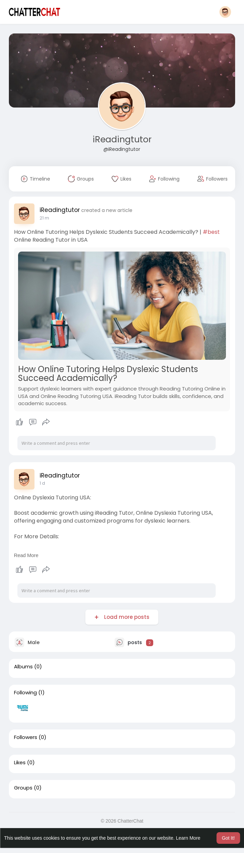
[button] (225, 12)
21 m (44, 218)
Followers (25, 737)
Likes (20, 762)
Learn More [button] (188, 838)
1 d (42, 483)
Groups (23, 788)
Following (25, 692)
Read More (26, 555)
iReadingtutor (122, 139)
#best (211, 232)
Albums (23, 666)
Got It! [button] (228, 838)
